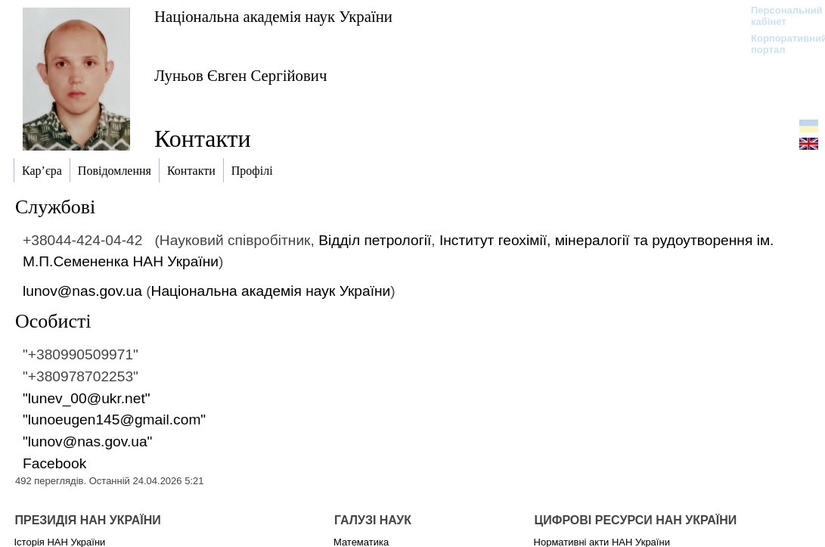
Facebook (54, 463)
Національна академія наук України (273, 16)
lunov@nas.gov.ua (82, 291)
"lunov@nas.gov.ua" (87, 441)
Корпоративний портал (779, 44)
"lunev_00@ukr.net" (86, 398)
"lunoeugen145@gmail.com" (114, 419)
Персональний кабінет (779, 16)
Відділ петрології (374, 240)
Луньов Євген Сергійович (240, 75)
